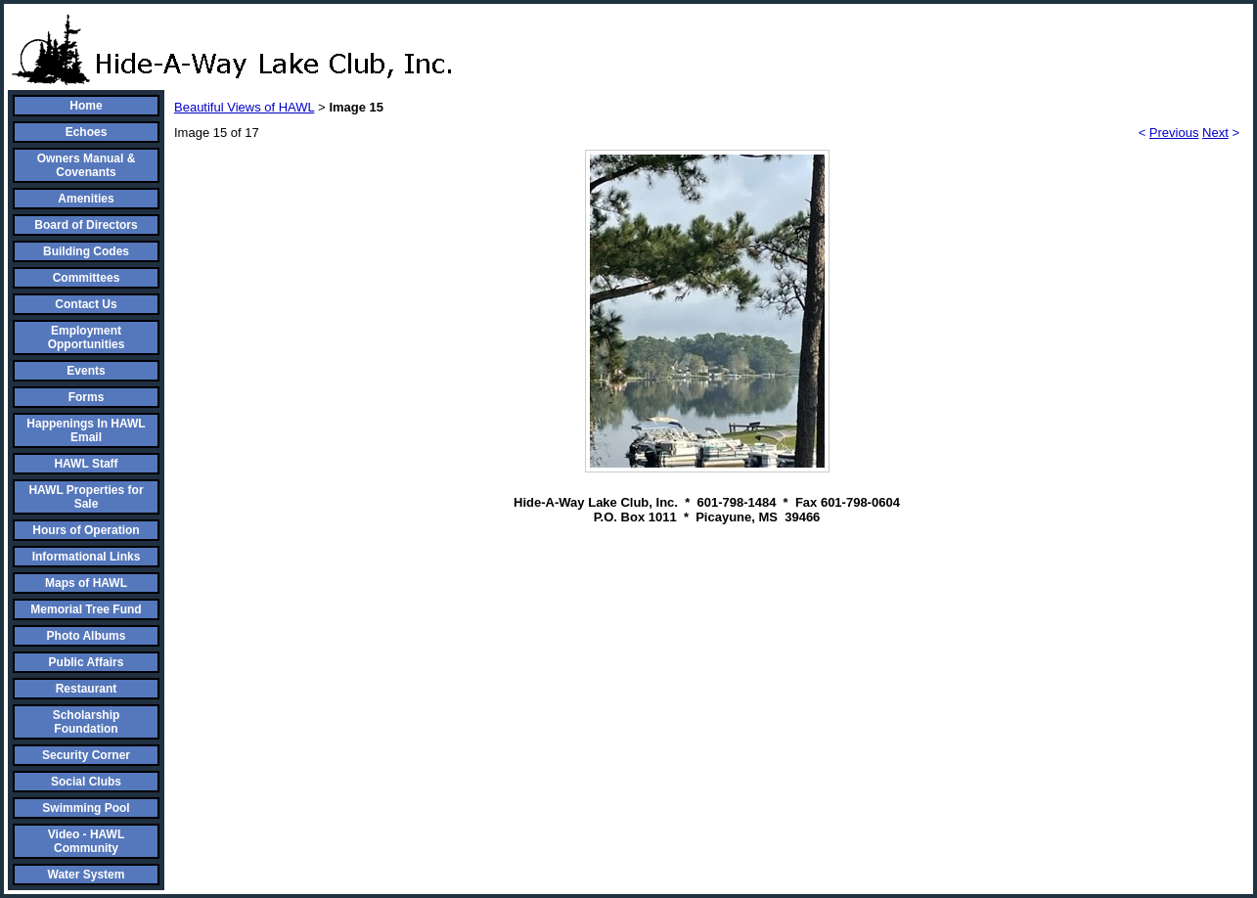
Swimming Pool (85, 808)
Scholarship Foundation (86, 722)
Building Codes (86, 251)
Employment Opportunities (86, 337)
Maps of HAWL (86, 583)
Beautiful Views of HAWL (244, 107)
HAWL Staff (85, 464)
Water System (86, 874)
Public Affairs (86, 662)
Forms (86, 397)
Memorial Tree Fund (85, 609)
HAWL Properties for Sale (85, 497)
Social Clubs (86, 781)
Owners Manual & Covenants (86, 165)
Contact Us (85, 304)
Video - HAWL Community (86, 841)
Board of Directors (85, 225)
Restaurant (86, 689)
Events (86, 371)
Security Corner (86, 755)
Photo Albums (86, 636)
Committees (86, 278)
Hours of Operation (85, 530)
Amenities (85, 198)
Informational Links (86, 556)
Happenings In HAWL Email (85, 430)
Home (85, 105)
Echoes (87, 132)
